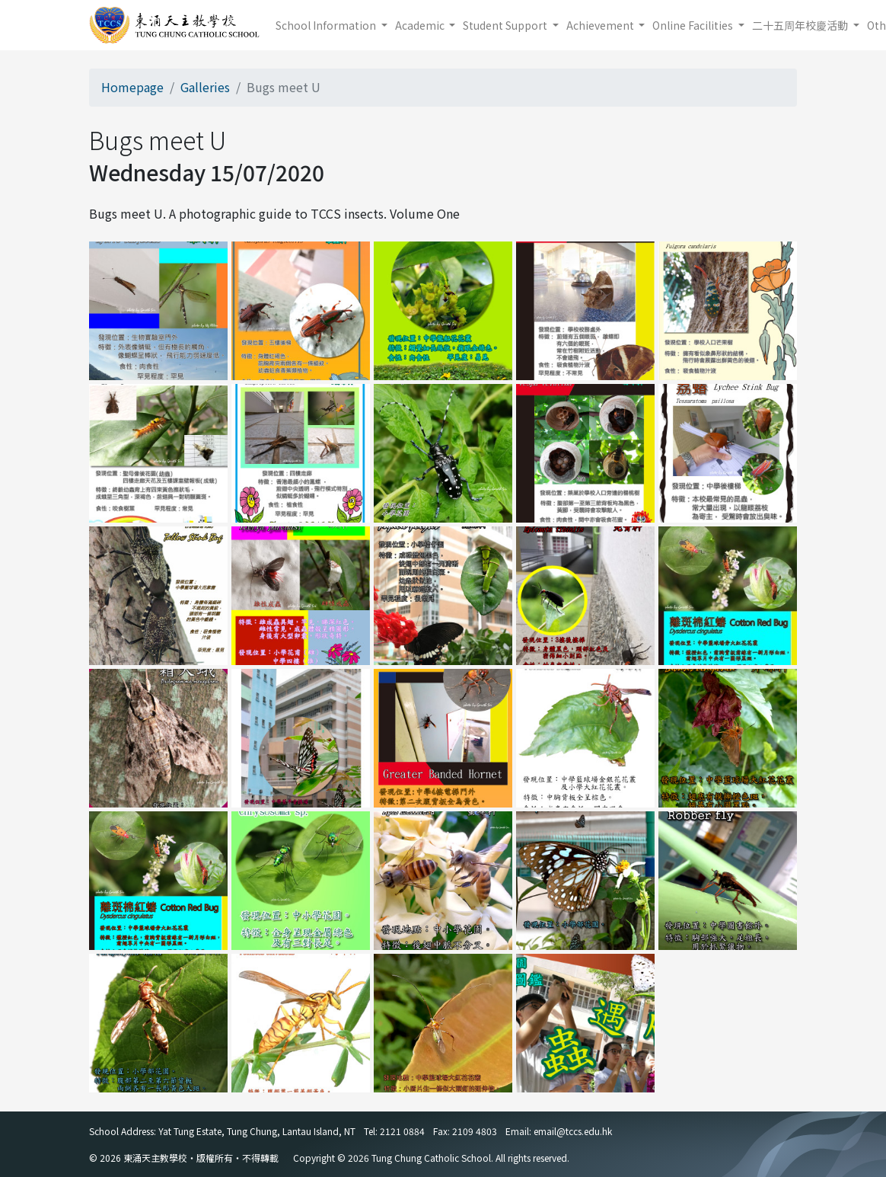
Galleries (205, 87)
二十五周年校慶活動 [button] (801, 25)
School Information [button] (327, 25)
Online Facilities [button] (693, 25)
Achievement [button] (601, 25)
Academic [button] (421, 25)
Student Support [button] (506, 25)
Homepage (132, 87)
